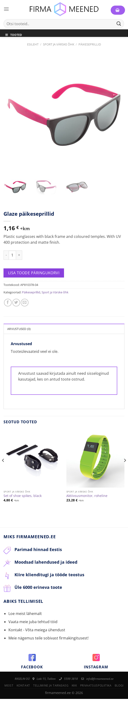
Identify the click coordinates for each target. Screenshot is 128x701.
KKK (74, 688)
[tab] (64, 331)
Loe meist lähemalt (25, 615)
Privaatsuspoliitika (96, 688)
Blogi (119, 688)
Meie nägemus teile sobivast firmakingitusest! (48, 640)
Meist (8, 688)
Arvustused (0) (19, 331)
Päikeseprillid (89, 44)
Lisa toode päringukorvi (34, 275)
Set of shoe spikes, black (23, 498)
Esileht (33, 44)
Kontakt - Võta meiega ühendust (36, 632)
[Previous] (3, 472)
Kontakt (23, 688)
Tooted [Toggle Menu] (13, 35)
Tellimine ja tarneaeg (50, 688)
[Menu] (6, 9)
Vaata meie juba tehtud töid (32, 623)
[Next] (124, 472)
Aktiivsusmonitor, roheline (86, 498)
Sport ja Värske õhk (58, 44)
